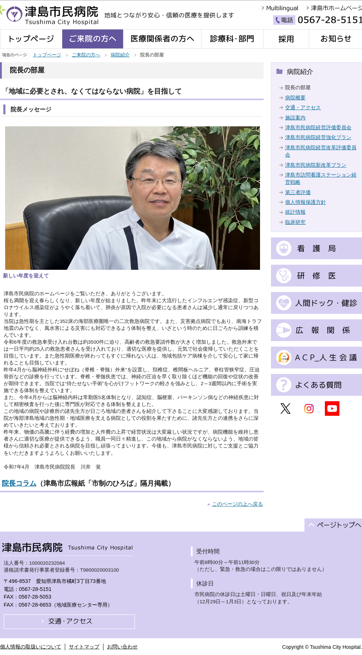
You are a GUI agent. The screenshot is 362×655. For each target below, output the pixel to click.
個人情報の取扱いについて (30, 647)
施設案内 (295, 118)
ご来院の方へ (86, 55)
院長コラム (19, 483)
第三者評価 (298, 192)
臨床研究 (295, 222)
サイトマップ (84, 647)
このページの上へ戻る (237, 504)
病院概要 (295, 97)
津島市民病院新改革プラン (315, 165)
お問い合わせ (122, 647)
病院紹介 (120, 55)
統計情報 (295, 212)
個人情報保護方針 (305, 202)
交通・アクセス (303, 107)
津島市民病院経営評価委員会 (318, 127)
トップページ (47, 55)
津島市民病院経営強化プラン (318, 137)
